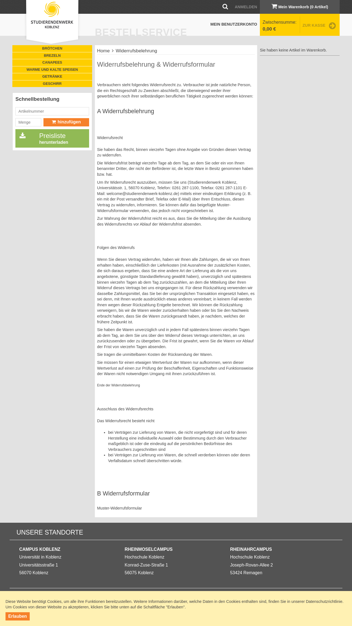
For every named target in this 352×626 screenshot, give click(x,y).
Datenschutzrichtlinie (324, 601)
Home (103, 50)
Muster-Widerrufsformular (119, 508)
